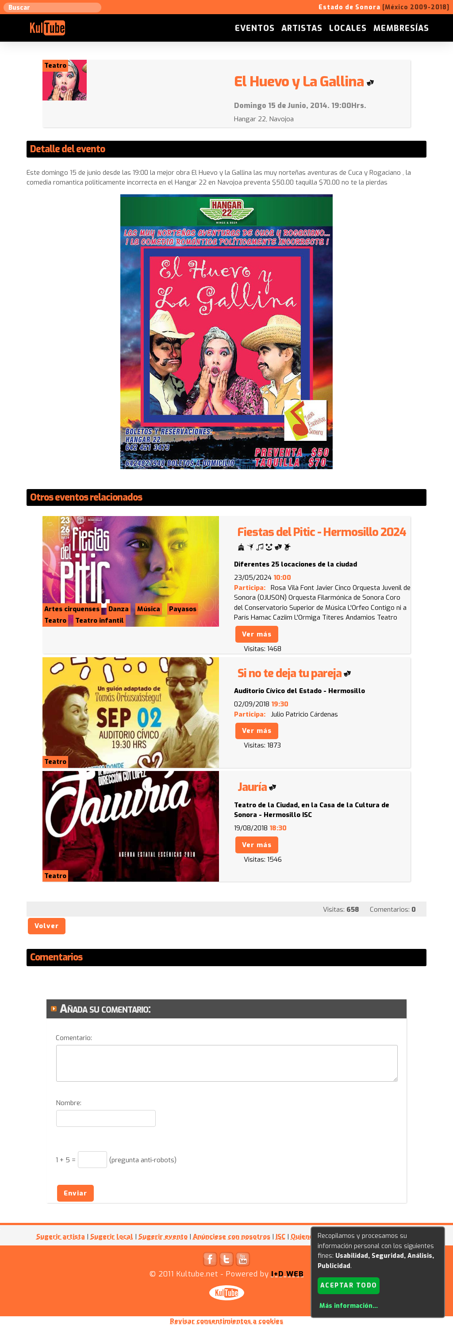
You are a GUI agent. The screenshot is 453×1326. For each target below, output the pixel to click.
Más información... (348, 1306)
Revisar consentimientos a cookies (226, 1321)
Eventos (255, 28)
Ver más (257, 634)
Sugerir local (111, 1236)
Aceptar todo (348, 1285)
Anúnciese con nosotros (231, 1236)
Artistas (301, 28)
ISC (280, 1236)
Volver (47, 925)
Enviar (75, 1193)
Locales (348, 28)
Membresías (401, 28)
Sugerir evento (163, 1236)
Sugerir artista (60, 1236)
